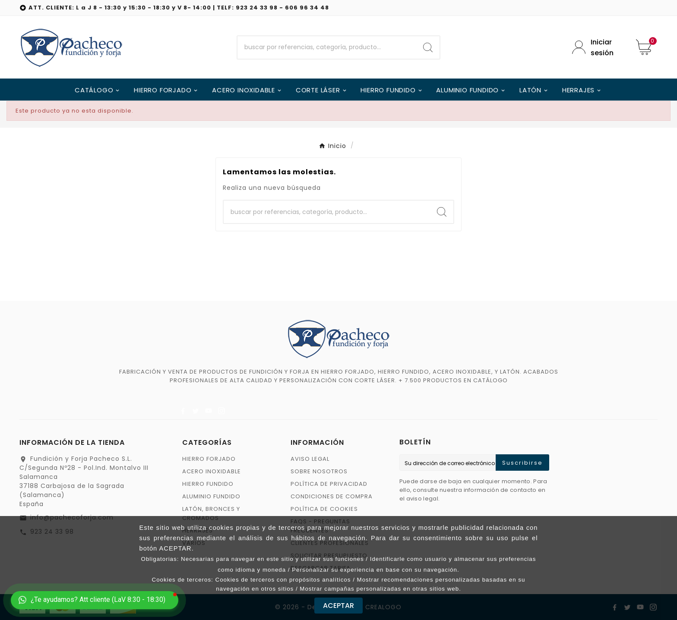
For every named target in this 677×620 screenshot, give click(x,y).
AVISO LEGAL (310, 459)
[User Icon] (597, 47)
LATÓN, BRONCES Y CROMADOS (211, 513)
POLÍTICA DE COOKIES (324, 509)
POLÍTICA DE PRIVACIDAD (329, 484)
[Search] (428, 47)
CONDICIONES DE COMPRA (332, 496)
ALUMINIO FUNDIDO (211, 496)
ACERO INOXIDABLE (211, 471)
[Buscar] (327, 47)
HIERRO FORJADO (209, 459)
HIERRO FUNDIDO (208, 484)
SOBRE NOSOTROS (319, 471)
